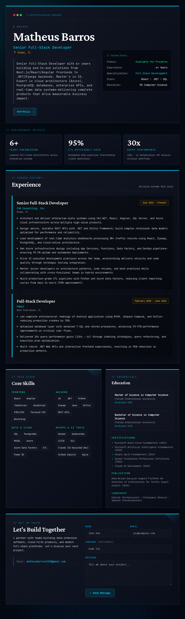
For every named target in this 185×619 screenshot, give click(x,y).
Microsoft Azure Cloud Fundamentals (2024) (141, 443)
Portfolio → (23, 111)
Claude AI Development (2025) (132, 467)
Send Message (100, 594)
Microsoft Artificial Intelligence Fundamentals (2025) (144, 449)
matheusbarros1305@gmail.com (46, 562)
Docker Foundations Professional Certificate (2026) (142, 461)
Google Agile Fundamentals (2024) (135, 455)
